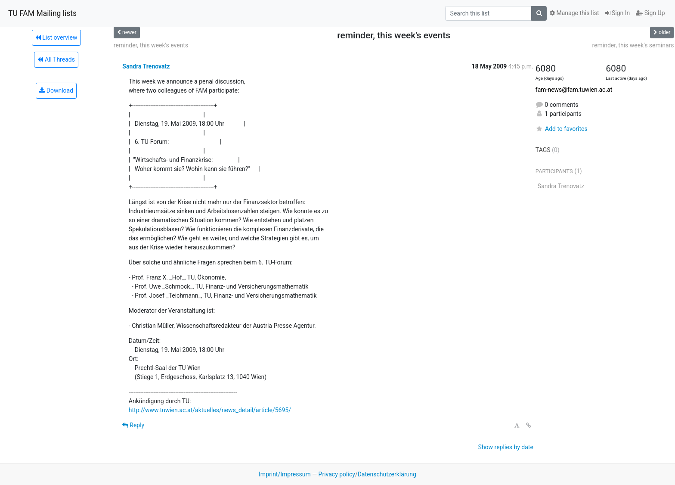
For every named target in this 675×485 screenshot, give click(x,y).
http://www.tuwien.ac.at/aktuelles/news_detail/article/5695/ (210, 410)
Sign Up (650, 12)
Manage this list (574, 12)
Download (56, 90)
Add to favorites (562, 128)
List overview (56, 37)
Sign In (617, 12)
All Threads (55, 59)
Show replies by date (505, 447)
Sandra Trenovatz (146, 66)
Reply (133, 425)
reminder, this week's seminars (633, 45)
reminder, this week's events (151, 45)
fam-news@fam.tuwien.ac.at (574, 89)
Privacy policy (337, 474)
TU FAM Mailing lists (42, 13)
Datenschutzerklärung (387, 474)
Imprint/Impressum (285, 474)
